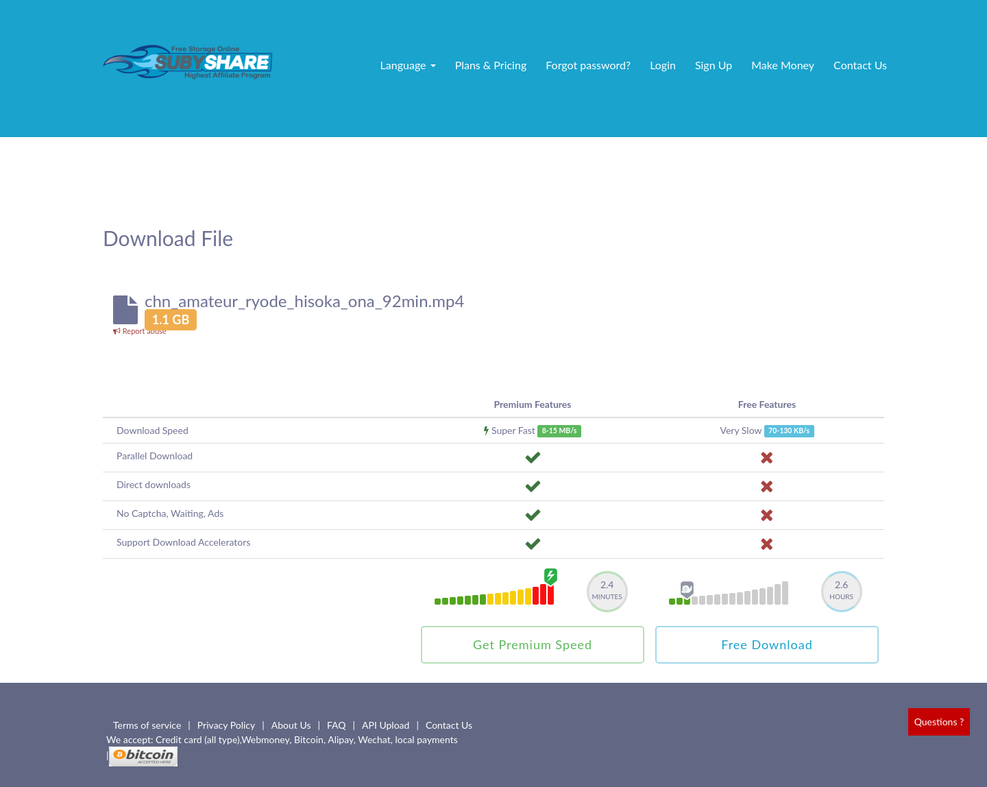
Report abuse (140, 330)
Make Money (782, 64)
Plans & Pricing (491, 64)
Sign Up (713, 64)
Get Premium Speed (532, 644)
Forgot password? (588, 64)
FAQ (336, 725)
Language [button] (408, 64)
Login (663, 64)
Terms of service (147, 725)
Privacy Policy (226, 725)
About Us (291, 725)
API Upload (385, 725)
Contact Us (860, 64)
